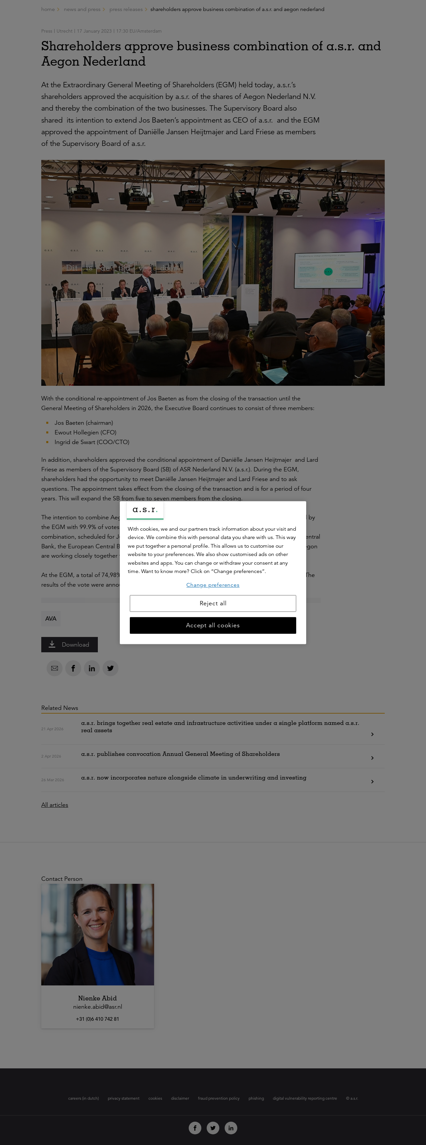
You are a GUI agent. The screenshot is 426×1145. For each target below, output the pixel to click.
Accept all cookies (213, 625)
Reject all (213, 603)
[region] (213, 572)
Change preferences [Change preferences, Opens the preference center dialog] (212, 585)
